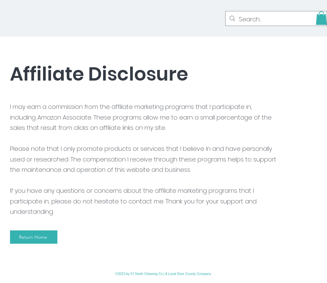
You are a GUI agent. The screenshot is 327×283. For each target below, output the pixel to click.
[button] (321, 18)
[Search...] (276, 19)
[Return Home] (33, 237)
